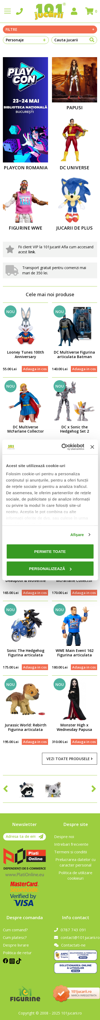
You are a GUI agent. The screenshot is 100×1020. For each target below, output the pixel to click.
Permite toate (50, 551)
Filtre (50, 29)
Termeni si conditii (70, 851)
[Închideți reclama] (92, 447)
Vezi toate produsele (69, 758)
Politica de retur (17, 952)
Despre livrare (16, 945)
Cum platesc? (15, 937)
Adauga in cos (35, 369)
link (31, 251)
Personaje (26, 40)
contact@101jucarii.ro (75, 937)
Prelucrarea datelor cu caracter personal (75, 862)
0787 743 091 (70, 929)
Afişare (77, 534)
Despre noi (64, 836)
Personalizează (50, 568)
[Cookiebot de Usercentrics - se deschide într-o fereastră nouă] (63, 447)
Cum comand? (15, 929)
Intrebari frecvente (71, 844)
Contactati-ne (70, 945)
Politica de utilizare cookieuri (75, 875)
